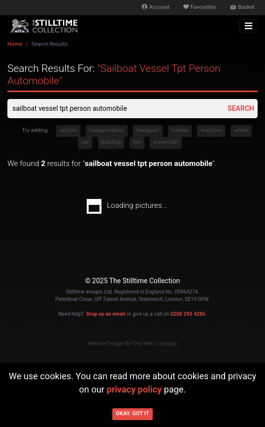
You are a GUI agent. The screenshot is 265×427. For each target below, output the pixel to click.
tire (137, 142)
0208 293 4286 (187, 314)
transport (147, 130)
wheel (241, 130)
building (111, 142)
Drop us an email (105, 314)
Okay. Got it (132, 413)
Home (14, 44)
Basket (242, 7)
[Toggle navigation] (248, 26)
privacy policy (134, 389)
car (85, 142)
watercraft (165, 142)
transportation (106, 130)
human (179, 130)
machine (211, 130)
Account (155, 7)
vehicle (68, 130)
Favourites (199, 7)
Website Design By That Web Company (132, 343)
